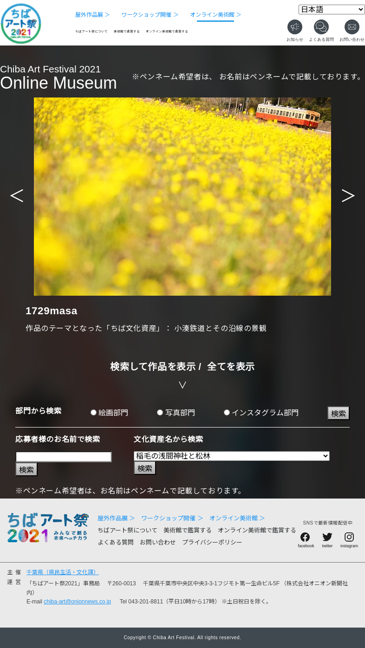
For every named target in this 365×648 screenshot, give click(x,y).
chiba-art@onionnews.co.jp (77, 601)
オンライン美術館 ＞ (215, 15)
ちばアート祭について (91, 31)
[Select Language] (332, 9)
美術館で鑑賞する (127, 31)
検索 (338, 414)
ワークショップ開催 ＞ (149, 15)
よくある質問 (116, 542)
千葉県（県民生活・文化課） (62, 572)
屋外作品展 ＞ (92, 15)
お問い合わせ (158, 542)
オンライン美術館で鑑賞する (167, 31)
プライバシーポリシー (212, 542)
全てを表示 (231, 367)
